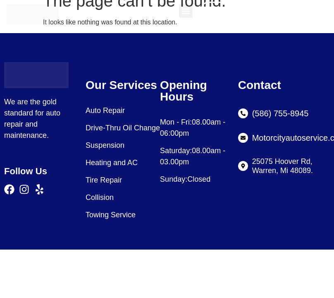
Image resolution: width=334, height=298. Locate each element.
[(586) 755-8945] (243, 113)
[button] (186, 11)
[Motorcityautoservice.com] (243, 138)
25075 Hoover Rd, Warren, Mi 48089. (282, 166)
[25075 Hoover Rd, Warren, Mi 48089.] (243, 166)
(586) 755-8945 (280, 113)
